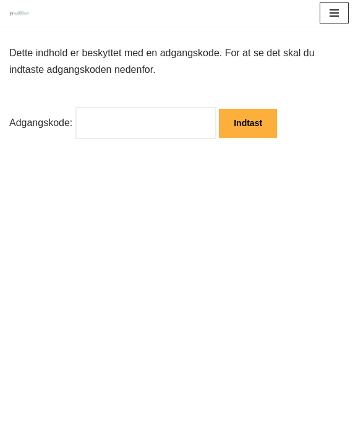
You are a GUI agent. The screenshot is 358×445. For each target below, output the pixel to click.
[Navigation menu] (334, 12)
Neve (20, 431)
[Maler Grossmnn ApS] (22, 13)
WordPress (107, 431)
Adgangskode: (112, 122)
